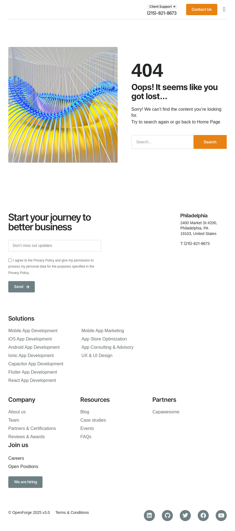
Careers (16, 458)
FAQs (85, 436)
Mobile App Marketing (102, 330)
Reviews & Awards (26, 436)
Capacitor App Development (35, 363)
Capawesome (165, 412)
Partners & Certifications (32, 428)
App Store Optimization (104, 339)
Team (13, 420)
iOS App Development (30, 339)
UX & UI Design (96, 355)
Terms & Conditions (72, 513)
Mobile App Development (32, 330)
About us (17, 412)
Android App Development (34, 347)
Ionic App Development (31, 355)
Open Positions (23, 466)
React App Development (32, 380)
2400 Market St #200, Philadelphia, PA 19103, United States (198, 228)
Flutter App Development (32, 372)
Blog (84, 412)
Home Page (208, 121)
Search (210, 141)
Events (87, 428)
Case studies (93, 420)
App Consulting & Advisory (107, 347)
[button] (224, 9)
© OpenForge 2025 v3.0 (29, 513)
